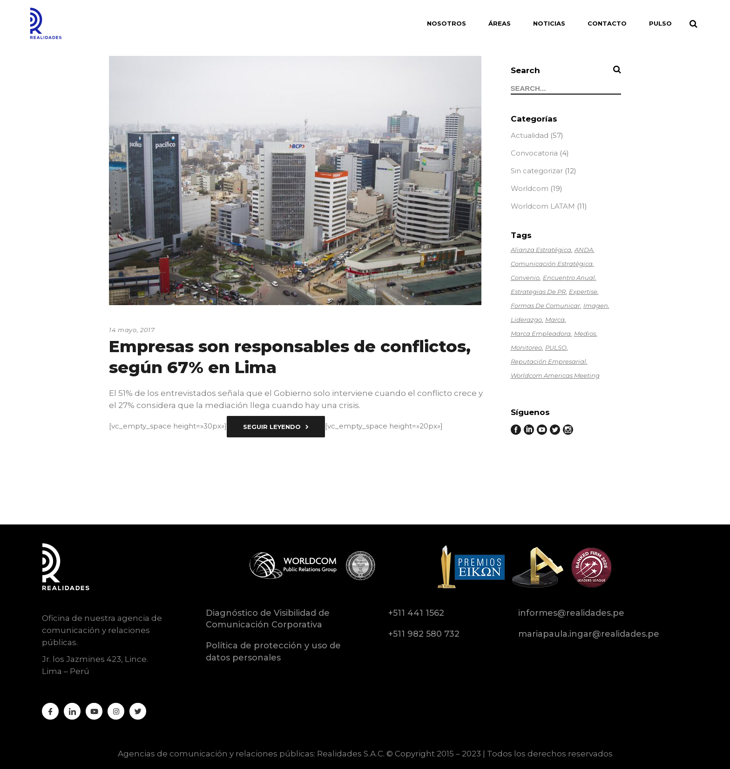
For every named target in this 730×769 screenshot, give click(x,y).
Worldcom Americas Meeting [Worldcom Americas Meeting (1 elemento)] (555, 375)
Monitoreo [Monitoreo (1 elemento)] (526, 347)
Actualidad (529, 135)
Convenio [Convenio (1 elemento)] (525, 277)
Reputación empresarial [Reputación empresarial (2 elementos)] (548, 361)
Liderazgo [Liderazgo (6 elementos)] (526, 319)
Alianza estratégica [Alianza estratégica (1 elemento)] (541, 249)
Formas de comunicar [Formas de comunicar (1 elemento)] (545, 305)
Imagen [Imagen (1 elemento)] (595, 305)
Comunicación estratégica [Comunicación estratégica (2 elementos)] (552, 263)
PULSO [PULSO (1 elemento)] (556, 347)
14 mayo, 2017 (132, 329)
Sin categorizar (537, 170)
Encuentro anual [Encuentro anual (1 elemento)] (569, 277)
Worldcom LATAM (543, 206)
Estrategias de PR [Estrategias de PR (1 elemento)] (538, 291)
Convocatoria (534, 153)
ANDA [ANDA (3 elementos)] (584, 249)
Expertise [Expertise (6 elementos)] (583, 291)
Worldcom (529, 188)
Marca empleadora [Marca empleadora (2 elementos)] (541, 333)
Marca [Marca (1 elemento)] (555, 319)
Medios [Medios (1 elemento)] (585, 333)
